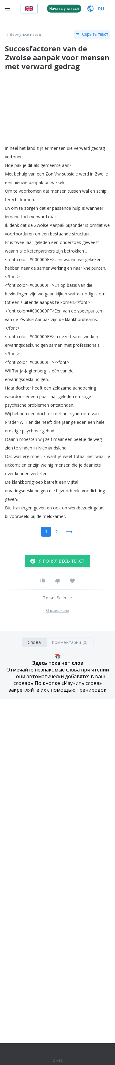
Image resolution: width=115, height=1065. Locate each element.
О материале (57, 610)
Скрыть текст (92, 34)
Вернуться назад (23, 34)
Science (64, 598)
